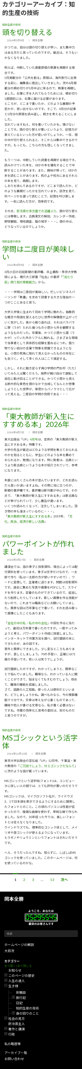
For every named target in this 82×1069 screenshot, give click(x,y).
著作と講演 (16, 1029)
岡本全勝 (14, 899)
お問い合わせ (14, 1059)
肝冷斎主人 (16, 1024)
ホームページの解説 (19, 945)
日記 (19, 1003)
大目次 (9, 951)
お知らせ (14, 970)
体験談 (21, 992)
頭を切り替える (27, 32)
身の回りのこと (27, 1013)
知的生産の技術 (27, 1008)
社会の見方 (16, 1019)
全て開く (10, 965)
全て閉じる (24, 965)
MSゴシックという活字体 (40, 741)
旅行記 (21, 998)
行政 (11, 1034)
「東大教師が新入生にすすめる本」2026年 (38, 420)
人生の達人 (16, 981)
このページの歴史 (21, 975)
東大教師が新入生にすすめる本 (28, 516)
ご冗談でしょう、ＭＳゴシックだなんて (47, 766)
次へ (64, 879)
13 (52, 879)
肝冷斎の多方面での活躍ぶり (36, 211)
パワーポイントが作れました (38, 547)
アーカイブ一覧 (15, 1053)
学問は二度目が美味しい (38, 253)
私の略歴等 (12, 1044)
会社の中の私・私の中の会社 (27, 623)
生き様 (13, 986)
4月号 (34, 439)
